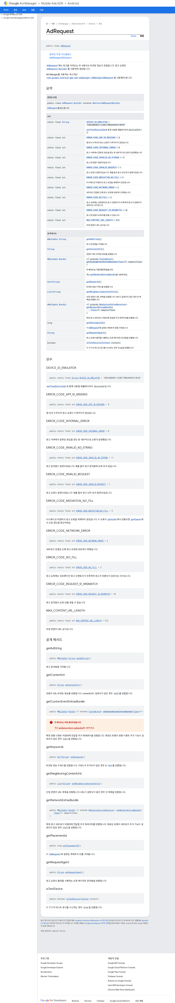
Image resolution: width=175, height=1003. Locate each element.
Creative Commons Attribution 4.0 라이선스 (92, 920)
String (65, 122)
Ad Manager (23, 3)
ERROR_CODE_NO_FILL (96, 197)
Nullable (53, 239)
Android (73, 3)
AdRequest (66, 45)
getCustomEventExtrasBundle (101, 262)
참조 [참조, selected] (15, 10)
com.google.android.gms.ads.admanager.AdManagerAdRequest (80, 77)
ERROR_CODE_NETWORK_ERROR (100, 187)
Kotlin (133, 36)
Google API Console (116, 963)
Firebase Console (115, 976)
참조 (100, 24)
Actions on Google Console (119, 981)
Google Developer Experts (52, 967)
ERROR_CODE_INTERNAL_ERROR (100, 147)
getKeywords (92, 281)
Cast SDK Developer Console (120, 985)
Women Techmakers (50, 976)
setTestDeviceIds (95, 129)
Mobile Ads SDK (52, 3)
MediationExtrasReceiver (112, 304)
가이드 (6, 10)
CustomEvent (105, 259)
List (49, 291)
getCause (136, 519)
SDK (24, 10)
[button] (18, 14)
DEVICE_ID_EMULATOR (96, 122)
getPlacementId (94, 322)
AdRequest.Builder (57, 69)
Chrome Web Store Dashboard (121, 990)
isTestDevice (93, 342)
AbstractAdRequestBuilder (106, 103)
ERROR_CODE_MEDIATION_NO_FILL (102, 177)
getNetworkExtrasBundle (103, 274)
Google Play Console (117, 972)
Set (49, 281)
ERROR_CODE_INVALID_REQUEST (101, 167)
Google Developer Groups (52, 963)
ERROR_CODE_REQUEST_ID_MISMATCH (104, 210)
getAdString (92, 239)
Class (121, 262)
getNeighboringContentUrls (101, 291)
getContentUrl (94, 249)
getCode (112, 519)
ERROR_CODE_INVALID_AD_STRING (102, 157)
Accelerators (46, 972)
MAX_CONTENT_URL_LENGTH (99, 220)
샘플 (33, 10)
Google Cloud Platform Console (121, 967)
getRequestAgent (95, 332)
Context (106, 342)
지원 (41, 10)
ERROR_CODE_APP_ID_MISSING (100, 137)
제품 (53, 24)
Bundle (62, 259)
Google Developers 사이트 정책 (97, 923)
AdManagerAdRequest (60, 57)
